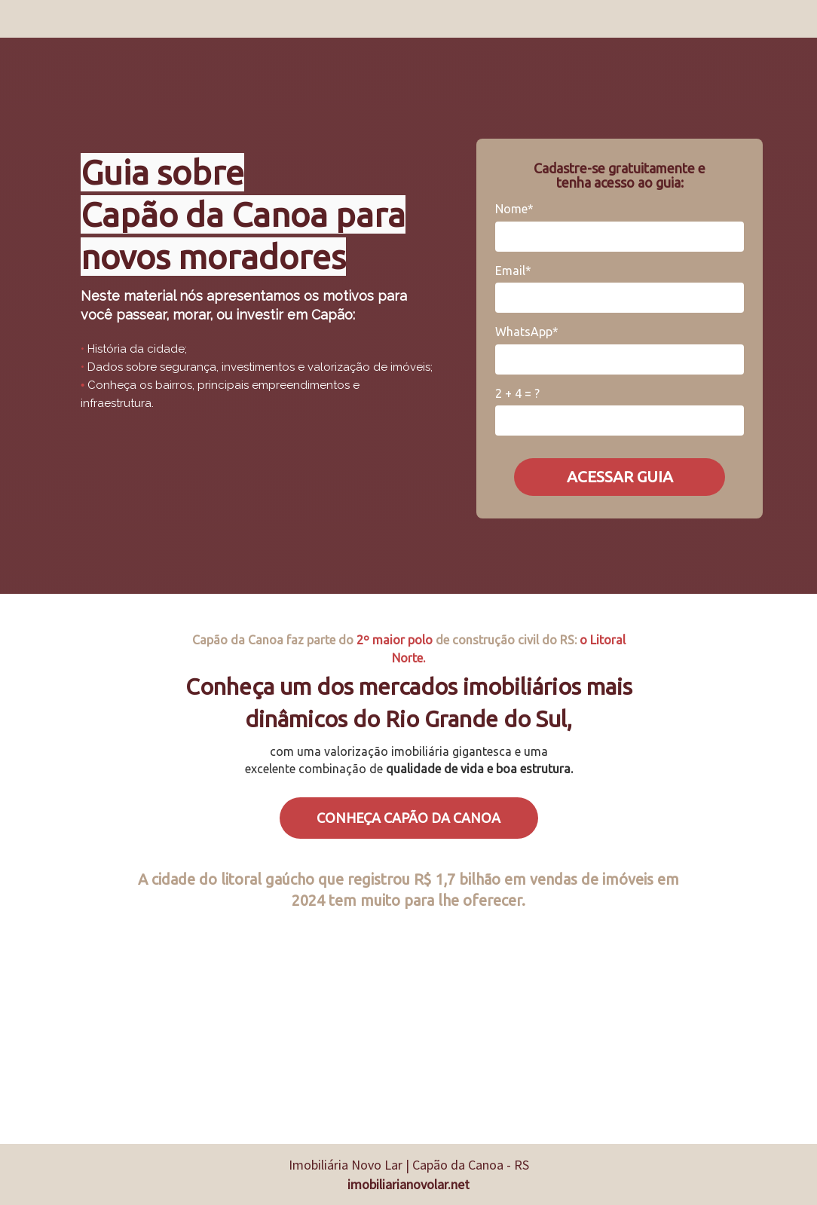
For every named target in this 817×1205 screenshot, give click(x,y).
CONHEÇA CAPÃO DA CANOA (408, 817)
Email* (513, 270)
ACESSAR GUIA (620, 476)
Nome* (514, 209)
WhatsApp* (526, 331)
